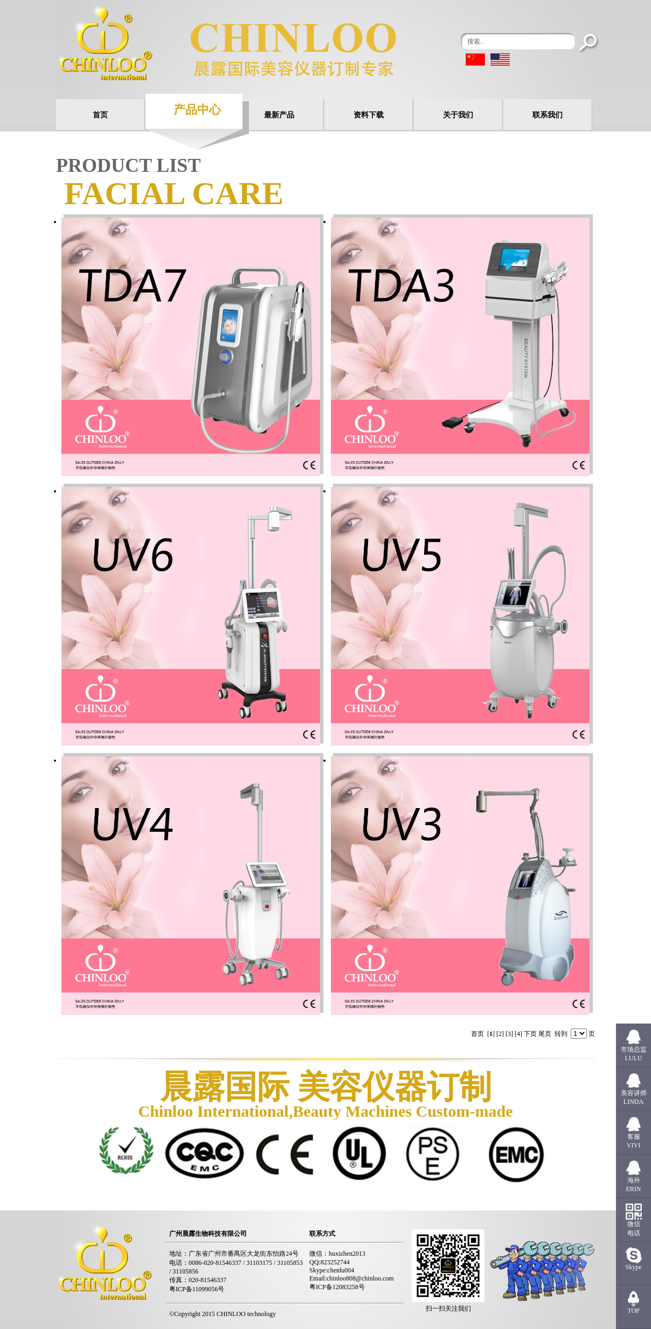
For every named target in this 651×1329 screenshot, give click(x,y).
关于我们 (458, 115)
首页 (100, 115)
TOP (633, 1310)
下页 (530, 1034)
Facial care (173, 193)
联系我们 (547, 115)
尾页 (544, 1034)
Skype (634, 1267)
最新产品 (279, 115)
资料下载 (369, 115)
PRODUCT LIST (128, 165)
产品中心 (197, 109)
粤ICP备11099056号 (196, 1289)
